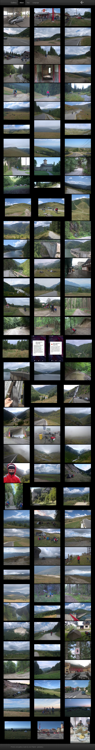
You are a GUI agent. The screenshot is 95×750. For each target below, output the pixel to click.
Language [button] (36, 2)
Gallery (14, 3)
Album (22, 2)
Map (28, 2)
